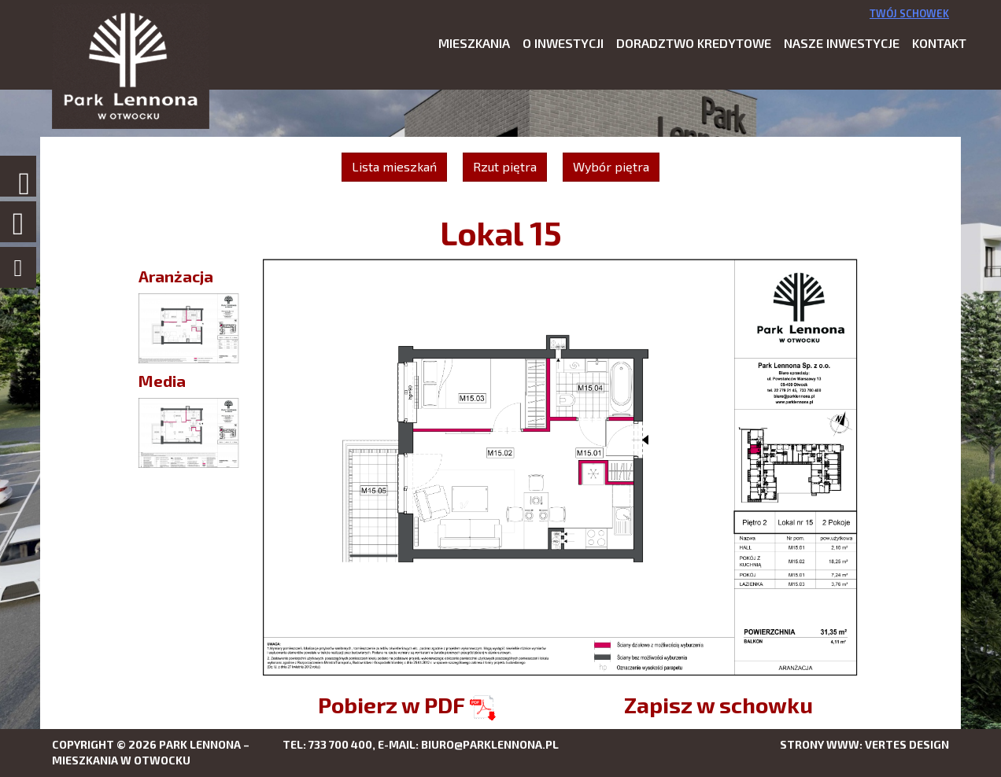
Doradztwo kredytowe (693, 42)
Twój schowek (909, 13)
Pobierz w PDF (407, 704)
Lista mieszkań (394, 166)
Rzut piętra (505, 166)
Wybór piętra (611, 166)
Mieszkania (474, 42)
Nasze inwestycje (841, 42)
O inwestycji (563, 42)
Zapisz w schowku (718, 704)
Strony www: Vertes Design (864, 744)
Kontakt (939, 42)
